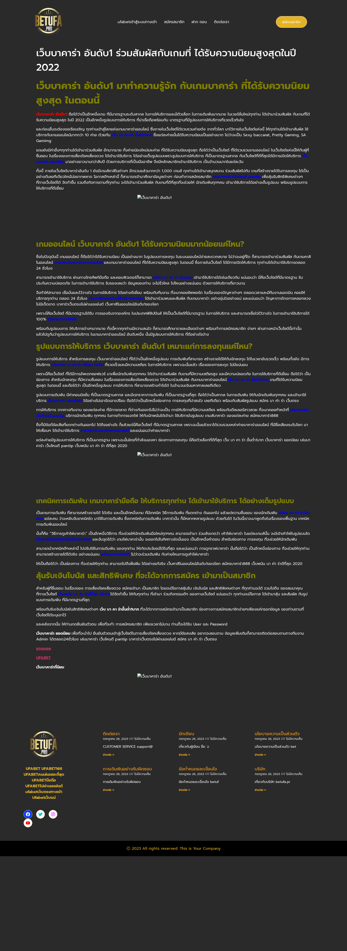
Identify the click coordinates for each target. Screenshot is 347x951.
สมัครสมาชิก (174, 22)
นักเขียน (186, 830)
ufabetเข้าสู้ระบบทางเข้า (137, 22)
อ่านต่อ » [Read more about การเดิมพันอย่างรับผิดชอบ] (108, 886)
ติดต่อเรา (221, 22)
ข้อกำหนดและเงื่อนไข (198, 865)
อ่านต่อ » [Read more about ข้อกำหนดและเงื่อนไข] (184, 886)
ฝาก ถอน (199, 22)
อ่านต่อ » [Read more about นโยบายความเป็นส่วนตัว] (260, 851)
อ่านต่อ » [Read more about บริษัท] (260, 886)
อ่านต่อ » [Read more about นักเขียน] (184, 851)
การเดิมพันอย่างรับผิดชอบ (127, 865)
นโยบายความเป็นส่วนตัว (277, 830)
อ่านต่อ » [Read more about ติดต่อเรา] (108, 851)
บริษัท (260, 865)
